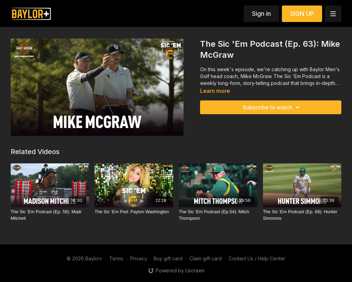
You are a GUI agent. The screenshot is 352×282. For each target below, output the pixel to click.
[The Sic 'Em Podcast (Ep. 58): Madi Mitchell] (50, 215)
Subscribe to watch (272, 107)
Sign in (261, 13)
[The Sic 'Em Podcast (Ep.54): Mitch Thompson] (218, 215)
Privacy (138, 258)
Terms (116, 258)
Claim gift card (205, 258)
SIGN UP (302, 13)
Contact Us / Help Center (257, 258)
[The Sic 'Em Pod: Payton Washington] (134, 211)
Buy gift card (168, 258)
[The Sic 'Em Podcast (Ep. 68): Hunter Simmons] (302, 215)
